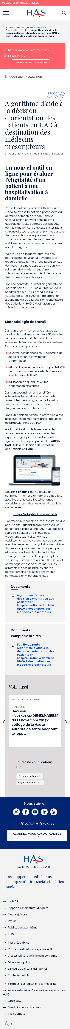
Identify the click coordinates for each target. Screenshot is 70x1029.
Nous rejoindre (17, 914)
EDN (11, 934)
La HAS (13, 901)
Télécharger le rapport (31, 62)
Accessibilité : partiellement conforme (33, 955)
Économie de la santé (29, 776)
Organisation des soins (29, 782)
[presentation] (4, 721)
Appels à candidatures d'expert (28, 907)
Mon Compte (16, 1013)
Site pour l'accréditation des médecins (32, 983)
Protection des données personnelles (31, 949)
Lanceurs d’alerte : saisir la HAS (27, 968)
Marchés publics (19, 942)
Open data (14, 1000)
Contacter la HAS (19, 975)
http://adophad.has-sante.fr (35, 514)
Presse (12, 921)
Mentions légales (19, 962)
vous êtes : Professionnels (20, 3)
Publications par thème (22, 927)
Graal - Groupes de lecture (24, 1007)
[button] (64, 13)
